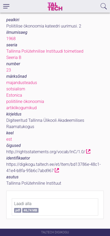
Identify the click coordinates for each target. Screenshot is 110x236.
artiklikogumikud (21, 107)
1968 (11, 38)
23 (8, 70)
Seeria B (13, 57)
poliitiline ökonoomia (25, 101)
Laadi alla (26, 207)
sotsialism (15, 88)
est (9, 139)
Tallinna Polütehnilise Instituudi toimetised (44, 51)
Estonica (14, 95)
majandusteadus (21, 82)
